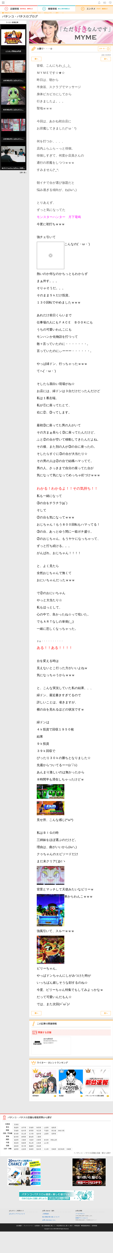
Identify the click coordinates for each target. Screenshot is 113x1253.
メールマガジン (80, 1213)
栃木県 (23, 1131)
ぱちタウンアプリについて (17, 1214)
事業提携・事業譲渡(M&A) (82, 1225)
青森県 (16, 1127)
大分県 (46, 1149)
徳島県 (16, 1146)
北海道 (16, 1124)
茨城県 (16, 1131)
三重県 (38, 1137)
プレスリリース (28, 1225)
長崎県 (31, 1149)
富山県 (23, 1134)
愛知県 (31, 1137)
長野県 (53, 1134)
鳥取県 (16, 1143)
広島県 (38, 1143)
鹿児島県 (61, 1149)
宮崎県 (53, 1149)
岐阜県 (16, 1137)
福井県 (38, 1134)
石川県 (31, 1134)
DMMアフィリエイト (81, 1218)
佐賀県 (23, 1149)
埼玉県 (38, 1131)
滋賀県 (16, 1140)
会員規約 (37, 1225)
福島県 (53, 1127)
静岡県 (23, 1137)
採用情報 (94, 1225)
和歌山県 (54, 1140)
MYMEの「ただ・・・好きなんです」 (42, 12)
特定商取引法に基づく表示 (65, 1225)
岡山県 (31, 1143)
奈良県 (46, 1140)
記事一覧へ (23, 172)
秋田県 (38, 1127)
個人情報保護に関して (48, 1225)
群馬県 (31, 1131)
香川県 (23, 1146)
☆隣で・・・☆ (59, 12)
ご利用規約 (45, 1214)
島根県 (23, 1143)
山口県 (46, 1143)
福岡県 (16, 1149)
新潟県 (16, 1134)
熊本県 (38, 1149)
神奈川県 (61, 1131)
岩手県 (23, 1127)
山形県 (46, 1127)
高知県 (38, 1146)
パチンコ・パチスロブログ (23, 12)
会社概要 (19, 1225)
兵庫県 (38, 1140)
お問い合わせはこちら (49, 1220)
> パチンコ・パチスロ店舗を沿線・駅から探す (92, 1153)
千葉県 (46, 1131)
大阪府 (31, 1140)
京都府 (23, 1140)
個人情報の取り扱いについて (50, 1217)
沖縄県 (68, 1149)
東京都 (53, 1131)
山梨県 (46, 1134)
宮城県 (31, 1127)
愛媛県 (31, 1146)
